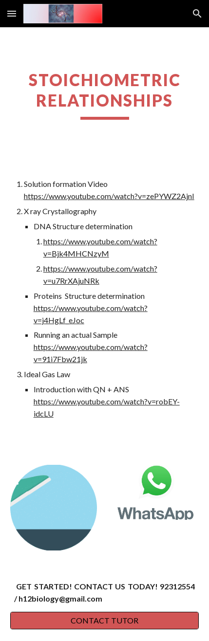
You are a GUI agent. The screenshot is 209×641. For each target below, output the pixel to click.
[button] (11, 13)
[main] (104, 95)
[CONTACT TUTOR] (105, 620)
